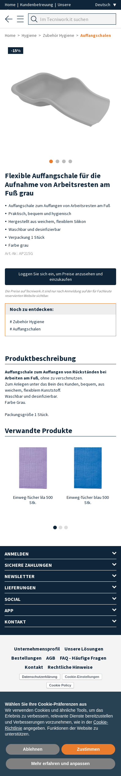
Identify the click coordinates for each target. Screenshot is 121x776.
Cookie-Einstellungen (82, 677)
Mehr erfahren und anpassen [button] (60, 763)
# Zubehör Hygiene (27, 321)
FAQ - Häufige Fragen (83, 658)
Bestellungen (26, 658)
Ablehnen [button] (32, 749)
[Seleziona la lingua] (105, 4)
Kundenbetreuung (37, 4)
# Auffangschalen (25, 329)
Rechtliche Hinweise (70, 667)
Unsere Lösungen (83, 649)
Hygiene (29, 35)
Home (10, 4)
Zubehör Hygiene (58, 35)
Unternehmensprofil (37, 649)
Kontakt (34, 667)
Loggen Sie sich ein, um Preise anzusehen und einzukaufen (61, 276)
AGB (50, 658)
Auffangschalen (95, 35)
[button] (55, 527)
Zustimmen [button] (88, 749)
